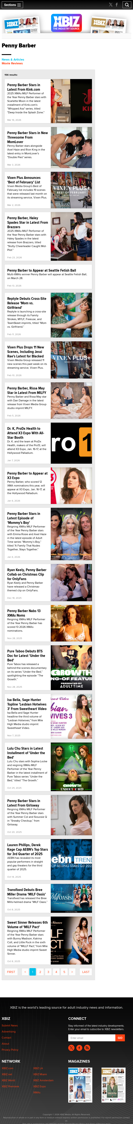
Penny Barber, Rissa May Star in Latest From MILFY (26, 390)
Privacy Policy (10, 1050)
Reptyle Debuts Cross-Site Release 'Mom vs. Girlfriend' (26, 303)
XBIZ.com (7, 1068)
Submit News (10, 1025)
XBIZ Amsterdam (43, 1080)
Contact (6, 1038)
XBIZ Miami (40, 1074)
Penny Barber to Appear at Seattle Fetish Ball (41, 270)
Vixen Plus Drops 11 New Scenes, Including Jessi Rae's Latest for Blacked (25, 351)
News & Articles (13, 59)
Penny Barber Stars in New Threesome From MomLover (27, 137)
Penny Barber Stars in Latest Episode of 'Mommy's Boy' (23, 518)
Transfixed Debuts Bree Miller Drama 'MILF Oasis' (26, 892)
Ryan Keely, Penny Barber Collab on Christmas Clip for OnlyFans (26, 574)
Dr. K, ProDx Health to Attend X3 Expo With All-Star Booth (25, 433)
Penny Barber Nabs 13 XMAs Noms (24, 613)
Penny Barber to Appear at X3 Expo (27, 475)
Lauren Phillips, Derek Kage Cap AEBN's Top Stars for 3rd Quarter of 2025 (27, 849)
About (5, 1044)
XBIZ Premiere (10, 1086)
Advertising (9, 1032)
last (86, 972)
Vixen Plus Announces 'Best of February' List (24, 180)
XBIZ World (8, 1080)
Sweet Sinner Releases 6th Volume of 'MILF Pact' (27, 925)
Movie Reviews (12, 63)
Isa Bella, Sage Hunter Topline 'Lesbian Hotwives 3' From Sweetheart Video (27, 704)
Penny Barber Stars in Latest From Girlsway (23, 803)
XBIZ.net (7, 1074)
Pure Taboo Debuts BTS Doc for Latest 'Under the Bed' (26, 655)
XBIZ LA (38, 1068)
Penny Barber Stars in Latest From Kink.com (23, 87)
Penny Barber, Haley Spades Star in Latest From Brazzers (27, 222)
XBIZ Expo (39, 1086)
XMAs (36, 1092)
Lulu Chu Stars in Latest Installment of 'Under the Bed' (26, 752)
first (11, 972)
